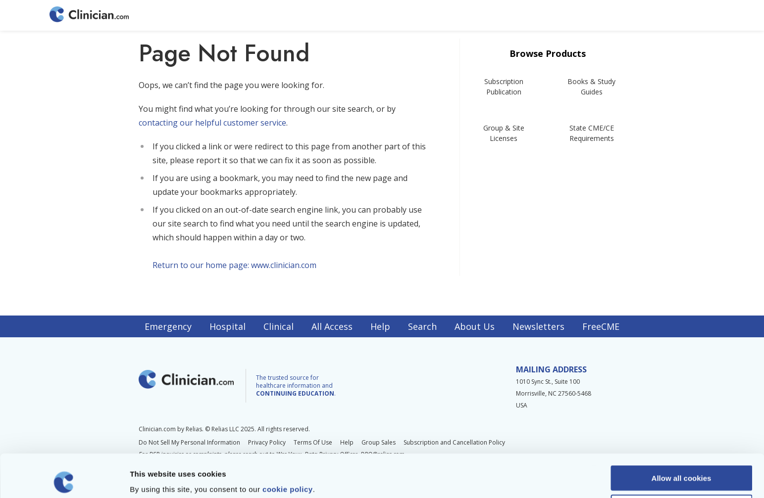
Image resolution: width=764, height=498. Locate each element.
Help (380, 326)
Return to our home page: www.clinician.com (234, 265)
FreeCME (600, 326)
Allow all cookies (682, 435)
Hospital (227, 326)
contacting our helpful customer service (212, 122)
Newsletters (538, 326)
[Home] (89, 15)
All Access (332, 326)
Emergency (168, 326)
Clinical (278, 326)
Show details (520, 478)
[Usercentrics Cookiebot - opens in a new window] (64, 478)
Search (422, 326)
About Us (475, 326)
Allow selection (681, 464)
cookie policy (287, 446)
